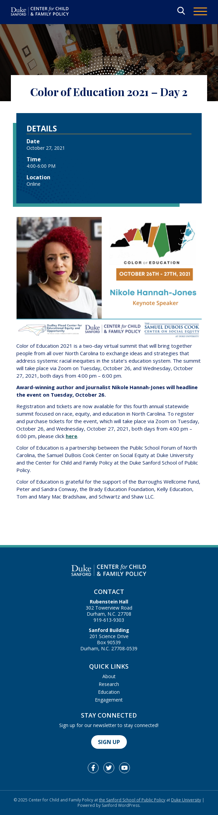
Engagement (109, 699)
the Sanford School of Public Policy (132, 800)
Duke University (186, 800)
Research (109, 684)
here (71, 436)
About (109, 676)
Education (109, 692)
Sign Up (109, 742)
